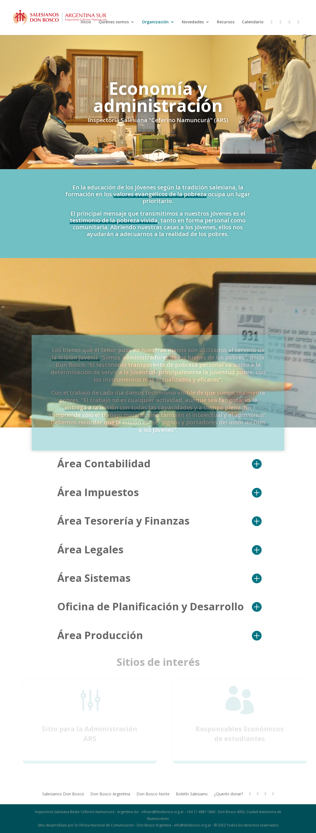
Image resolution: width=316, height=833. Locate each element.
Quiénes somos (114, 22)
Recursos (226, 22)
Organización (155, 22)
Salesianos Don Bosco (63, 794)
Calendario (253, 22)
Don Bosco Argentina (110, 794)
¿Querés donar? (228, 794)
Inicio (86, 22)
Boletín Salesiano (192, 794)
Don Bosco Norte (153, 794)
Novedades (193, 22)
